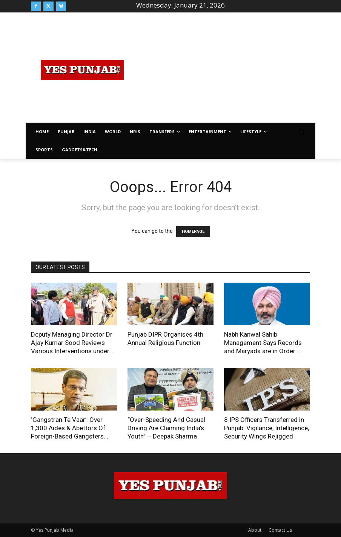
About (254, 530)
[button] (301, 132)
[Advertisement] (237, 69)
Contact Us (280, 530)
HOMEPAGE (193, 231)
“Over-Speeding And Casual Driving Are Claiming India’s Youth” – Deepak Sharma (166, 428)
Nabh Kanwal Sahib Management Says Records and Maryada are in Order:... (263, 343)
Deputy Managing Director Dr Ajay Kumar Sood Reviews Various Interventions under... (72, 343)
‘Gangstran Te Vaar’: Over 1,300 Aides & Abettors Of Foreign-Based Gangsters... (69, 428)
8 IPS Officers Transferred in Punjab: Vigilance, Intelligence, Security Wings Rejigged (266, 428)
